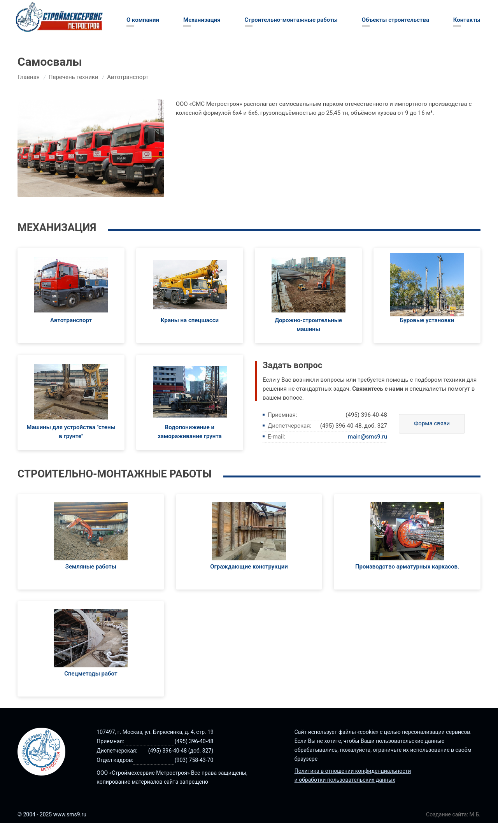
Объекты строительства (395, 19)
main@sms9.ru (367, 436)
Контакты (466, 19)
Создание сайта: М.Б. (453, 814)
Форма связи (432, 423)
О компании (142, 19)
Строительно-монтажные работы (291, 19)
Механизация (202, 19)
